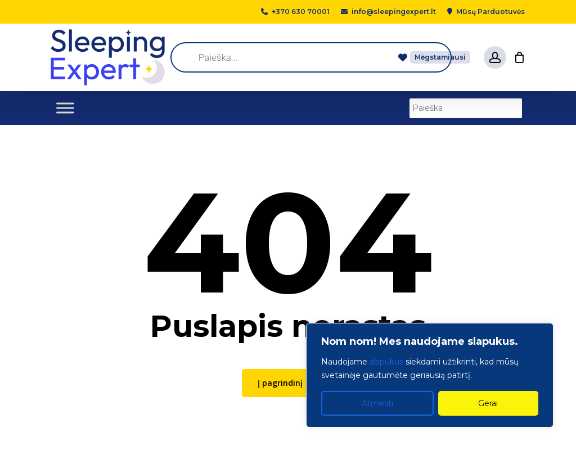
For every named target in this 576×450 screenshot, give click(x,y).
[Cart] (519, 57)
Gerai (488, 403)
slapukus (386, 362)
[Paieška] (466, 108)
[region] (430, 375)
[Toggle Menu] (65, 107)
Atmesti (377, 403)
